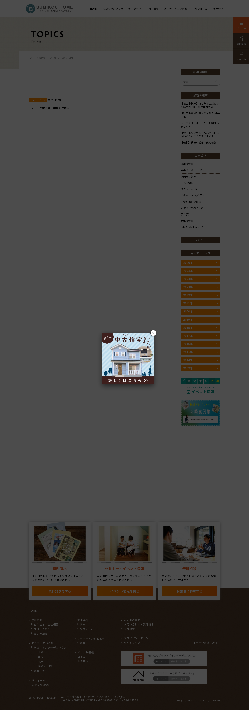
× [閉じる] (153, 333)
